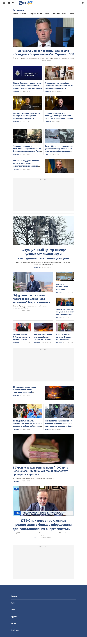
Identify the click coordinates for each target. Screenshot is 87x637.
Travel (47, 14)
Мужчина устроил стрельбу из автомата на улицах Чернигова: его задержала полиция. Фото (59, 85)
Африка (14, 616)
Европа (14, 596)
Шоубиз (15, 14)
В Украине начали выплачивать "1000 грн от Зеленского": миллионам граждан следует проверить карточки (41, 471)
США (46, 154)
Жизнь (64, 14)
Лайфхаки (71, 14)
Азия (13, 610)
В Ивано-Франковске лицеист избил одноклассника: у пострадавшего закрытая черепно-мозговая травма (27, 85)
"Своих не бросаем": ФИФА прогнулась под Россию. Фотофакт (21, 337)
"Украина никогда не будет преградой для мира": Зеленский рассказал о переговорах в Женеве (59, 115)
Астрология (56, 14)
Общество (23, 14)
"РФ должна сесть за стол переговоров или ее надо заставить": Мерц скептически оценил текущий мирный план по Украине (32, 302)
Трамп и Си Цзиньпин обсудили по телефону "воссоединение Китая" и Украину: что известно (65, 314)
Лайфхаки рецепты (36, 14)
